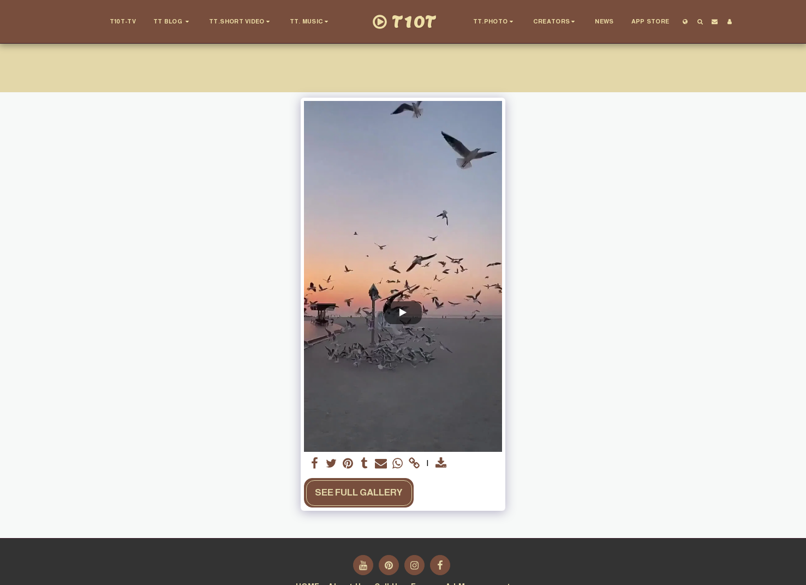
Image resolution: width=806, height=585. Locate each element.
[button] (172, 22)
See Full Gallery (359, 492)
